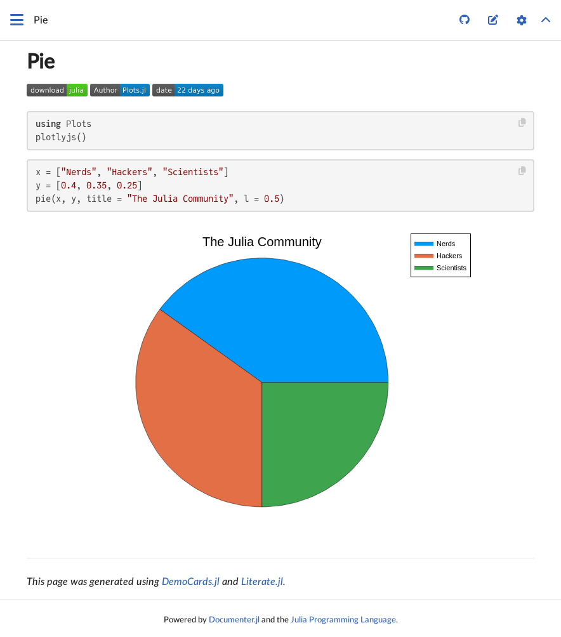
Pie (41, 62)
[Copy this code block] (522, 122)
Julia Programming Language (343, 620)
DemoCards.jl (191, 582)
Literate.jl (262, 582)
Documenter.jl (234, 620)
